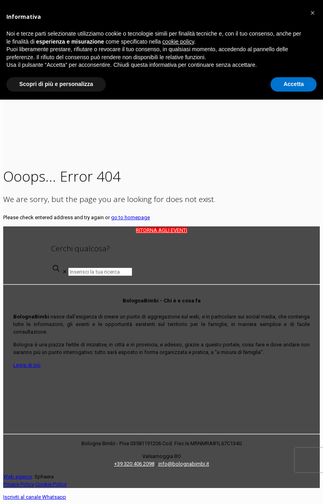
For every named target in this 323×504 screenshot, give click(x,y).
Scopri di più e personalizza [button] (56, 84)
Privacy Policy (18, 484)
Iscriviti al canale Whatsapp (34, 497)
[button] (312, 12)
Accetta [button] (293, 84)
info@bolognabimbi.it (183, 464)
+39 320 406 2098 (134, 464)
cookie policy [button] (178, 41)
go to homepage (130, 217)
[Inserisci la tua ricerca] (100, 272)
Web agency (17, 477)
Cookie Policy (51, 484)
